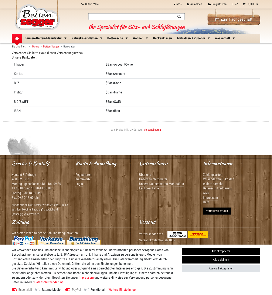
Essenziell (25, 290)
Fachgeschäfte (149, 188)
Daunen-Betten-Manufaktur (44, 38)
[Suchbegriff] (131, 16)
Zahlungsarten (212, 175)
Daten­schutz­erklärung (49, 282)
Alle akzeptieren (221, 251)
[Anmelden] (194, 4)
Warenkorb (82, 179)
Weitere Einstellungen (122, 290)
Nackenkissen (162, 38)
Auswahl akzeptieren (221, 268)
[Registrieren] (217, 4)
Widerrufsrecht (213, 184)
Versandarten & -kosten (218, 179)
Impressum (86, 277)
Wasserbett (223, 38)
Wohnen (138, 38)
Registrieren (83, 175)
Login (79, 184)
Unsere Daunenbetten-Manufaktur (161, 184)
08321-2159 (21, 179)
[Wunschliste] (234, 4)
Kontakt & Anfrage (24, 175)
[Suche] (179, 16)
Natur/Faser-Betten (84, 38)
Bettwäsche (115, 38)
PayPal (76, 290)
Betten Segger (51, 46)
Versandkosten (152, 130)
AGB (206, 193)
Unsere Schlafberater (153, 179)
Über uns (145, 175)
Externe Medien (51, 290)
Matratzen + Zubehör (191, 38)
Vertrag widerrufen (217, 211)
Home (35, 46)
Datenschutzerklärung (217, 188)
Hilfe (206, 202)
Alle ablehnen (221, 259)
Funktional (98, 290)
